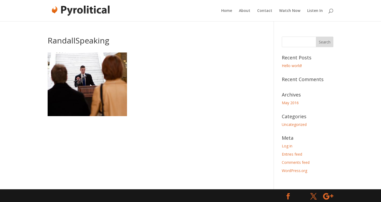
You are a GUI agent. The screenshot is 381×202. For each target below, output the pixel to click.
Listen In (315, 11)
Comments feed (296, 162)
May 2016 (290, 102)
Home (226, 11)
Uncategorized (294, 124)
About (244, 11)
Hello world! (292, 65)
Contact (264, 11)
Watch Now (289, 11)
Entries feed (292, 154)
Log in (287, 145)
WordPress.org (294, 170)
